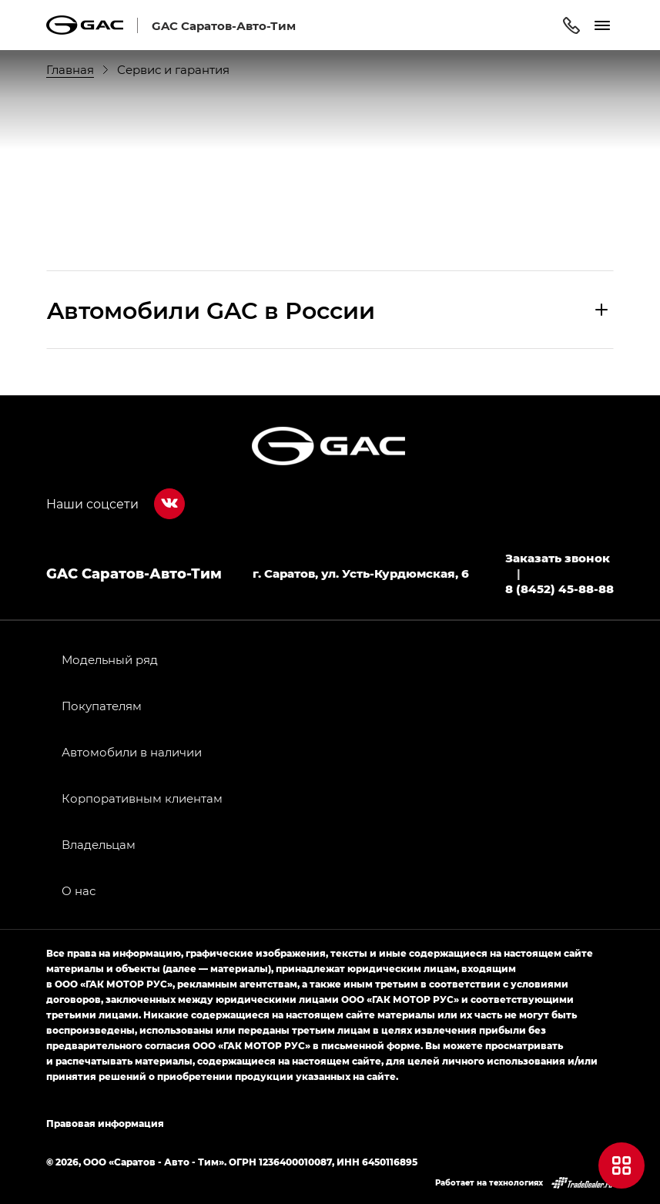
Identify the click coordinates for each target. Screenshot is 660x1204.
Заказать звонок (557, 557)
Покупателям (102, 705)
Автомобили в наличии (132, 752)
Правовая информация (105, 1123)
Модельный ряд (110, 659)
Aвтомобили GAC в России (211, 309)
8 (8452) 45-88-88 (559, 588)
